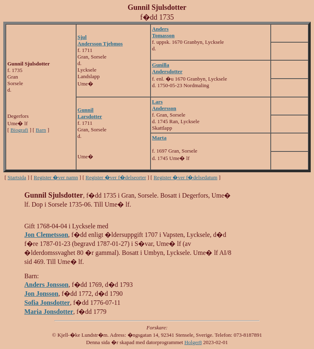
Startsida (17, 177)
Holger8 (193, 342)
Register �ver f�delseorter (115, 177)
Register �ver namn (56, 177)
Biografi (19, 130)
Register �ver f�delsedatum (186, 177)
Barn (41, 130)
